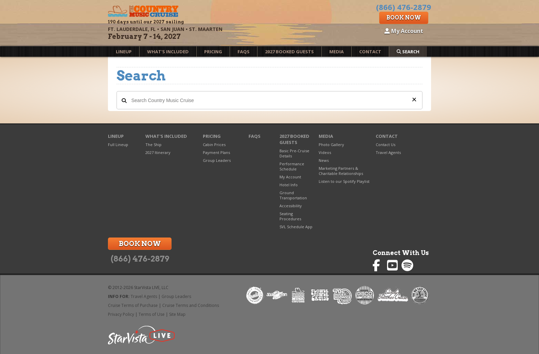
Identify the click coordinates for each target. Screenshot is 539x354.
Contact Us (385, 144)
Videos (325, 152)
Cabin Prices (214, 144)
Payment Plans (216, 152)
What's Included (168, 51)
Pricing (213, 51)
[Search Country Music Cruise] (269, 100)
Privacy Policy (121, 314)
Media (336, 51)
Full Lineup (118, 144)
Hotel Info (288, 184)
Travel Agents (388, 152)
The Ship (153, 144)
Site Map (177, 314)
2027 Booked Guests (289, 51)
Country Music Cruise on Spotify (408, 265)
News (324, 160)
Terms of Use (152, 314)
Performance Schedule (291, 166)
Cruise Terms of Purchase (133, 305)
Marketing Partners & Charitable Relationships (341, 171)
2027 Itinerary (157, 152)
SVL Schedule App (295, 226)
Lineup (124, 51)
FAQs (244, 51)
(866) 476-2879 (140, 259)
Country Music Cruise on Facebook (379, 265)
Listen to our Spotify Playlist (344, 181)
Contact (370, 51)
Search (408, 51)
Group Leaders (217, 160)
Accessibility (290, 205)
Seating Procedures (290, 216)
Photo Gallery (331, 144)
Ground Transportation (293, 195)
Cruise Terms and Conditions (190, 305)
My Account (403, 31)
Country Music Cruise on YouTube (393, 265)
